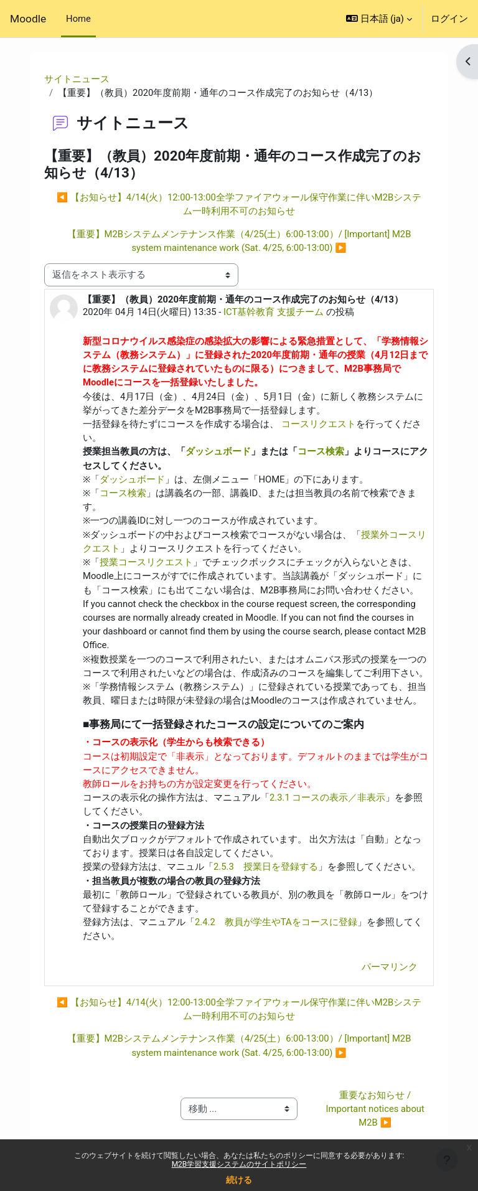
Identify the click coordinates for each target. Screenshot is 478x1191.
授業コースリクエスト (146, 562)
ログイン (449, 18)
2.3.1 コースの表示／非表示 (327, 797)
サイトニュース (77, 79)
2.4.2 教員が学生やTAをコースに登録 (276, 922)
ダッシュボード (218, 451)
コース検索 (321, 451)
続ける (239, 1180)
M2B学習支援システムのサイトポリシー (239, 1164)
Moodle (28, 18)
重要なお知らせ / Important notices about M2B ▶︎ (376, 1109)
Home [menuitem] (78, 18)
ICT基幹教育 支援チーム (273, 312)
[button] (379, 18)
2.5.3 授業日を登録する (265, 866)
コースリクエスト (318, 424)
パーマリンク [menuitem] (390, 966)
